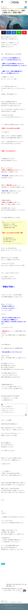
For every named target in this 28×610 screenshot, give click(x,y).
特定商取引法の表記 (9, 605)
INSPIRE (13, 608)
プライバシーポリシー (18, 605)
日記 (4, 563)
